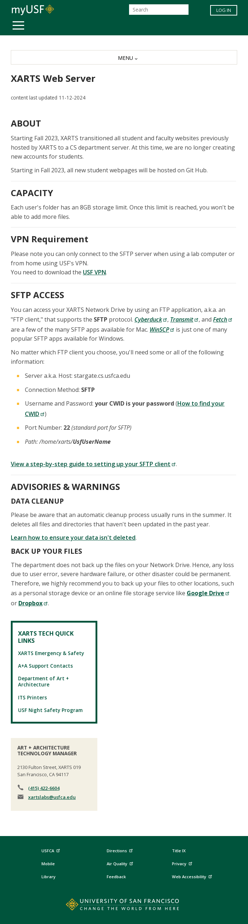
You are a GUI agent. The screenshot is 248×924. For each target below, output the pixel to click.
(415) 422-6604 (43, 788)
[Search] (159, 9)
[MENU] (124, 57)
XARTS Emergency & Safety (51, 653)
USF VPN (94, 272)
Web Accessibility (193, 875)
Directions (119, 851)
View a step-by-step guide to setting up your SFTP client (93, 464)
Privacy (183, 862)
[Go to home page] (124, 906)
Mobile (48, 863)
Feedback (116, 876)
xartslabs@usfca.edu (52, 797)
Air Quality (121, 862)
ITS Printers (32, 697)
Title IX (179, 850)
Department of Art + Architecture (43, 681)
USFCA (51, 849)
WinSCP (162, 329)
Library (48, 876)
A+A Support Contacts (45, 665)
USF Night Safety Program (50, 710)
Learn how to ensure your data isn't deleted (73, 537)
